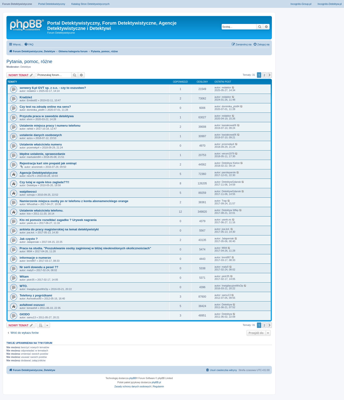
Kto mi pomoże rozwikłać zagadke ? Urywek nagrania (58, 220)
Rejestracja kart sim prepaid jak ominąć (48, 163)
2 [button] (264, 75)
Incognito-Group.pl (301, 4)
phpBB (132, 378)
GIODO (25, 314)
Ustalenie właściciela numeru (41, 144)
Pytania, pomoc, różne (29, 61)
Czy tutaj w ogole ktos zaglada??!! (44, 182)
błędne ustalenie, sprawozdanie (42, 154)
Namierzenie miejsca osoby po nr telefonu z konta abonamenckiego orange (74, 201)
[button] (269, 75)
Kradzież (26, 97)
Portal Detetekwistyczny (51, 4)
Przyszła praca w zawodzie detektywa (47, 116)
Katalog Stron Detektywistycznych (90, 4)
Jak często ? (29, 239)
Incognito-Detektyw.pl (330, 4)
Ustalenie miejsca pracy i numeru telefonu (50, 125)
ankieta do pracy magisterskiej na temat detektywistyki (59, 229)
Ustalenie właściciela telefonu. (41, 210)
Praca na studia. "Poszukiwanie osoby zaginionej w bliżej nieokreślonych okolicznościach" (85, 248)
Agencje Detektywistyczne (39, 172)
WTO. (23, 286)
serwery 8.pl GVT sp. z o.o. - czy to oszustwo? (53, 88)
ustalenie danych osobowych (41, 135)
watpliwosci (28, 191)
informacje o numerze (35, 257)
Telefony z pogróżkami (36, 295)
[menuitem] (28, 44)
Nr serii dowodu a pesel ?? (39, 267)
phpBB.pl (156, 382)
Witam (24, 276)
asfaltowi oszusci (32, 305)
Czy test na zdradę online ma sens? (45, 106)
